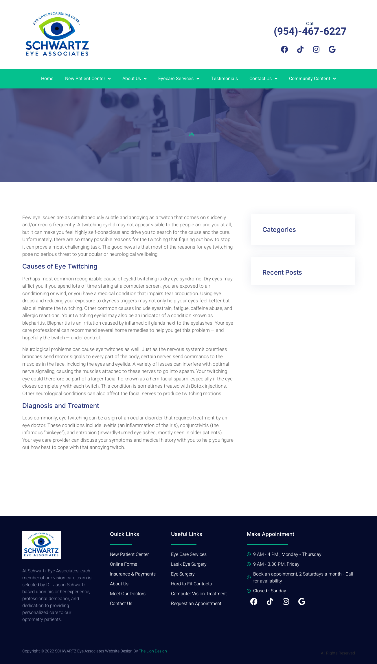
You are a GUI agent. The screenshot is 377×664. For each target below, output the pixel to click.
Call (310, 23)
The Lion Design (153, 651)
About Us (134, 78)
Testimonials (224, 78)
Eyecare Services (178, 78)
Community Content (312, 78)
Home (47, 78)
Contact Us (263, 78)
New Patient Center (88, 78)
